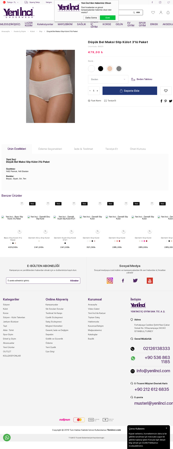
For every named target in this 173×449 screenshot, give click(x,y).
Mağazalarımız (95, 383)
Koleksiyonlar (45, 24)
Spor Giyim (8, 388)
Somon (117, 241)
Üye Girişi (50, 405)
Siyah (13, 243)
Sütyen (6, 358)
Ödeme (49, 396)
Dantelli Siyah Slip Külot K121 (65, 239)
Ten (15, 243)
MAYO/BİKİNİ (65, 24)
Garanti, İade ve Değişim (57, 383)
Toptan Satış (94, 371)
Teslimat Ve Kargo (54, 366)
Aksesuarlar (8, 396)
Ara (138, 12)
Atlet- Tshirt (8, 383)
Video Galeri (93, 362)
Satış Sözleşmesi (54, 375)
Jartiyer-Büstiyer (10, 375)
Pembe (144, 241)
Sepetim (49, 388)
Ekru (39, 241)
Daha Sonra (91, 17)
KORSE (107, 24)
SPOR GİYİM (142, 24)
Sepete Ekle (131, 90)
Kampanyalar (52, 358)
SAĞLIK (81, 24)
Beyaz (10, 243)
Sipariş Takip (34, 2)
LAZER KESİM (29, 24)
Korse (5, 366)
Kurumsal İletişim (96, 379)
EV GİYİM (130, 24)
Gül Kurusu (94, 241)
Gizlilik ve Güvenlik (54, 392)
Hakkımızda (93, 375)
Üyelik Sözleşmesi (54, 371)
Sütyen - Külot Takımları (14, 371)
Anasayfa (92, 358)
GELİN (119, 24)
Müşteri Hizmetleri (54, 379)
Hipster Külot (13, 291)
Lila (142, 241)
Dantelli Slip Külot (91, 238)
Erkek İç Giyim (9, 392)
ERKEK (154, 24)
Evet (108, 17)
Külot (5, 362)
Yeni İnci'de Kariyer (97, 366)
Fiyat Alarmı (96, 100)
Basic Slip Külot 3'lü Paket (13, 239)
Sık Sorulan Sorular (54, 362)
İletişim (49, 2)
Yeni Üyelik (51, 400)
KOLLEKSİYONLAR (12, 409)
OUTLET (7, 405)
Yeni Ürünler (8, 400)
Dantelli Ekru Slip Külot (39, 238)
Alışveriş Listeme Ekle (166, 91)
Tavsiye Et (112, 100)
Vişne (119, 241)
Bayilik (91, 392)
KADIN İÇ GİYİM (94, 24)
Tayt (5, 379)
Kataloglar (92, 388)
